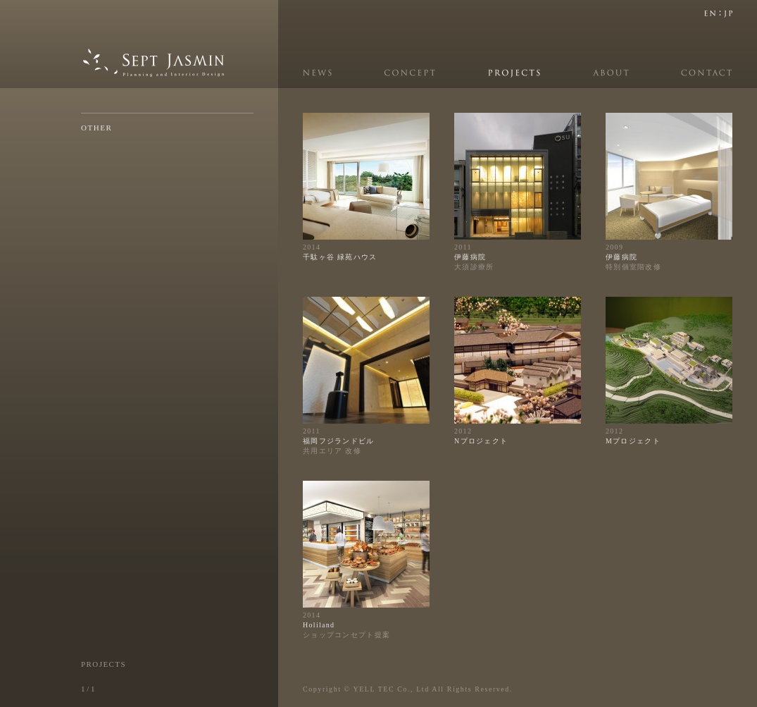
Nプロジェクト (481, 441)
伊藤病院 (470, 257)
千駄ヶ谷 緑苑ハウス (340, 257)
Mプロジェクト (633, 441)
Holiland (318, 625)
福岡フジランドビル (339, 441)
